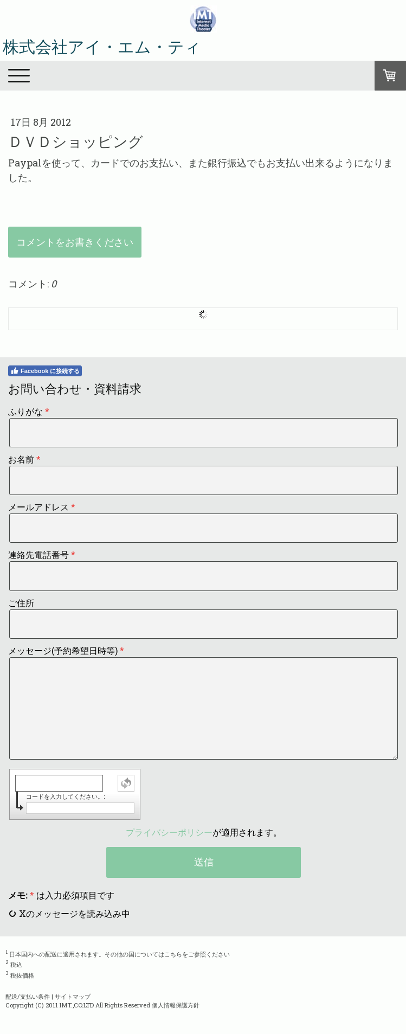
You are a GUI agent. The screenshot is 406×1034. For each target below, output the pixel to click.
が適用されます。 (204, 832)
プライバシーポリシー (169, 832)
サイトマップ (73, 996)
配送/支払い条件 (27, 996)
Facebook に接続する (45, 371)
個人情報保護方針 (175, 1005)
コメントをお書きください (74, 241)
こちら (173, 953)
